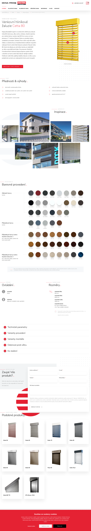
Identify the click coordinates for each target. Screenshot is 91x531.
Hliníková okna (24, 8)
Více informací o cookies (38, 518)
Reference (44, 8)
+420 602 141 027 (78, 3)
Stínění (4, 8)
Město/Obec (62, 378)
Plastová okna (12, 8)
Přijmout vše (59, 526)
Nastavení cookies (31, 526)
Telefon (32, 378)
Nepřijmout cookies (45, 526)
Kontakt (56, 8)
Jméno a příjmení (34, 370)
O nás (50, 8)
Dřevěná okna (34, 8)
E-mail (61, 370)
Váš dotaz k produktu (34, 385)
